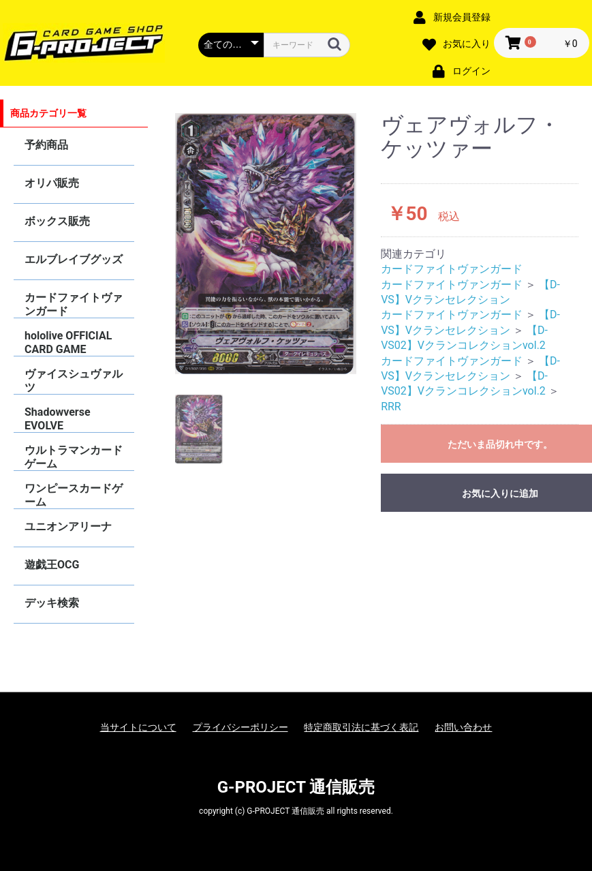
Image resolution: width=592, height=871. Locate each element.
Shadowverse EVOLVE (58, 419)
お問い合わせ (463, 727)
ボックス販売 (57, 221)
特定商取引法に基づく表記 (361, 727)
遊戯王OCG (52, 564)
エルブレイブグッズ (74, 259)
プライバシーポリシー (240, 727)
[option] (265, 243)
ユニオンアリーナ (68, 526)
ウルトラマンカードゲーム (74, 457)
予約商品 (46, 144)
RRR (391, 406)
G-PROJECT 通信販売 (296, 787)
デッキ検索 (52, 602)
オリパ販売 (52, 183)
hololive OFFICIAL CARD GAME (68, 342)
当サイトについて (138, 727)
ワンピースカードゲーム (74, 495)
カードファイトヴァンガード (74, 304)
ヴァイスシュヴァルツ (74, 380)
